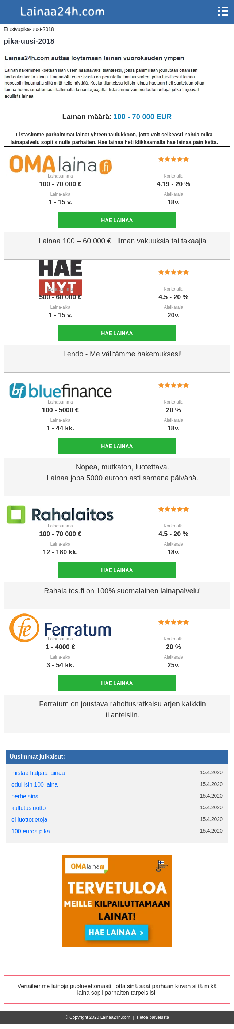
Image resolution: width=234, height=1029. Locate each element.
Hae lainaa (117, 220)
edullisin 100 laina (34, 785)
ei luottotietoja (29, 819)
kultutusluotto (28, 808)
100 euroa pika (30, 831)
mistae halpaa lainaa (38, 773)
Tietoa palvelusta (152, 1017)
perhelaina (25, 796)
